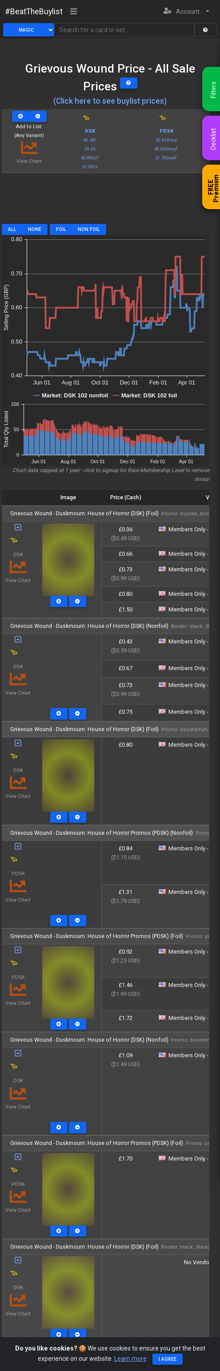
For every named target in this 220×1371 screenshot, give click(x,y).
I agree (167, 1359)
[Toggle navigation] (74, 12)
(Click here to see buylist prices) (110, 101)
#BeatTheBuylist (34, 11)
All (12, 229)
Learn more (130, 1358)
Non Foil (89, 229)
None (34, 229)
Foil (61, 229)
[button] (186, 12)
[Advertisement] (105, 201)
